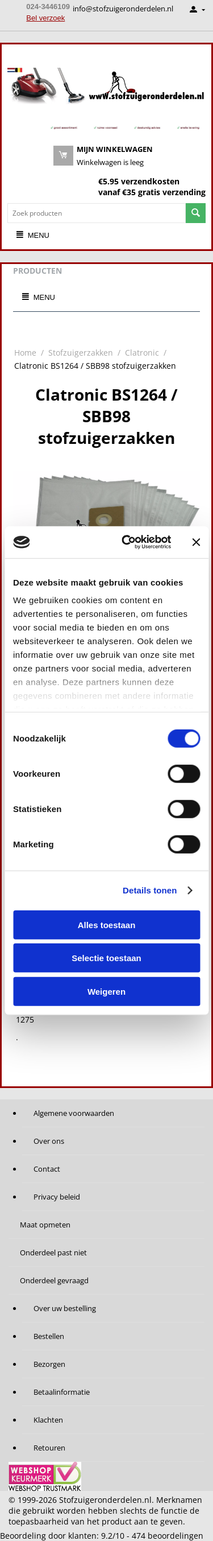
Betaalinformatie (62, 1392)
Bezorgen (49, 1364)
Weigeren (106, 991)
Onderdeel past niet (53, 1252)
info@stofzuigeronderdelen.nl (123, 8)
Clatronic (142, 352)
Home (25, 352)
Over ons (49, 1141)
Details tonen (150, 890)
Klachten (48, 1420)
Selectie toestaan (106, 958)
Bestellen (49, 1336)
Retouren (49, 1448)
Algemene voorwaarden (74, 1113)
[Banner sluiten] (196, 542)
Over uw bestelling (65, 1308)
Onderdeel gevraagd (54, 1280)
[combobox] (96, 213)
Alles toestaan (107, 924)
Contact (47, 1169)
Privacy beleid (57, 1197)
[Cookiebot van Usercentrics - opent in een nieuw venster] (127, 542)
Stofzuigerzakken (80, 352)
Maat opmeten (45, 1224)
